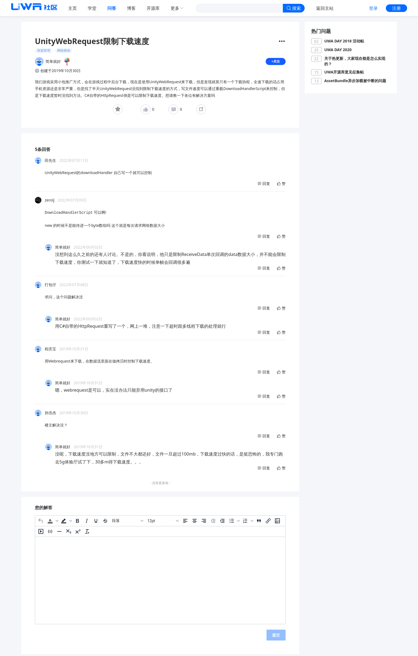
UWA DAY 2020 (338, 49)
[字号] (163, 522)
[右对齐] (203, 522)
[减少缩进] (213, 522)
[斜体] (86, 522)
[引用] (258, 522)
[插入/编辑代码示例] (50, 533)
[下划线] (96, 522)
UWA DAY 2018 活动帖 (344, 41)
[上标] (78, 533)
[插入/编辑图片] (277, 522)
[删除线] (105, 522)
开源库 (153, 8)
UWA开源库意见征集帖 (344, 72)
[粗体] (77, 522)
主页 (72, 8)
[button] (52, 522)
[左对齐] (185, 522)
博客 (131, 8)
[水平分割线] (59, 533)
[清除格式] (87, 533)
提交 (276, 636)
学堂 (92, 8)
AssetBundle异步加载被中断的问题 (355, 80)
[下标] (68, 533)
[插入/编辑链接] (268, 522)
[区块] (127, 522)
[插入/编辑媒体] (41, 533)
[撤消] (41, 522)
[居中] (194, 522)
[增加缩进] (222, 522)
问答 (111, 8)
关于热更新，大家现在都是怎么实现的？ (354, 61)
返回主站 (325, 8)
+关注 (275, 62)
